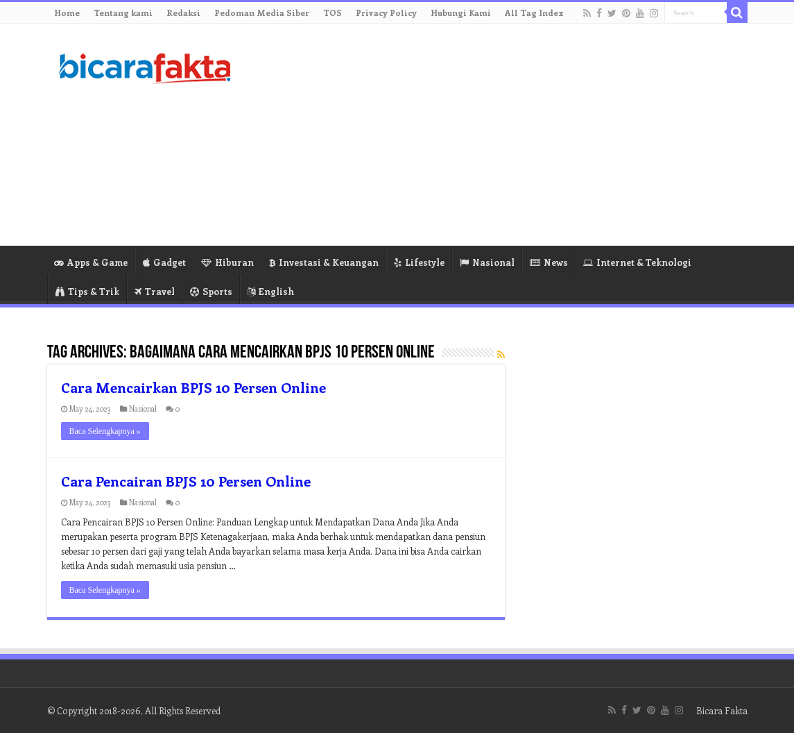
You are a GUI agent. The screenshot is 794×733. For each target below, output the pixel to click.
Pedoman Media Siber (261, 12)
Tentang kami (123, 12)
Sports (211, 291)
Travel (155, 291)
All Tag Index (534, 12)
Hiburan (227, 262)
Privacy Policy (386, 12)
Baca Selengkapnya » (105, 431)
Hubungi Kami (461, 12)
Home (67, 12)
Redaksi (183, 12)
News (549, 262)
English (271, 291)
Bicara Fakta (722, 710)
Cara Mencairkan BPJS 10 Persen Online (193, 387)
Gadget (164, 262)
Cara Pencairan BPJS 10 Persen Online (186, 480)
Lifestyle (419, 262)
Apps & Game (91, 262)
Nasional (487, 262)
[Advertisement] (484, 134)
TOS (332, 12)
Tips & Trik (87, 291)
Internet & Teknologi (637, 262)
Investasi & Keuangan (324, 262)
